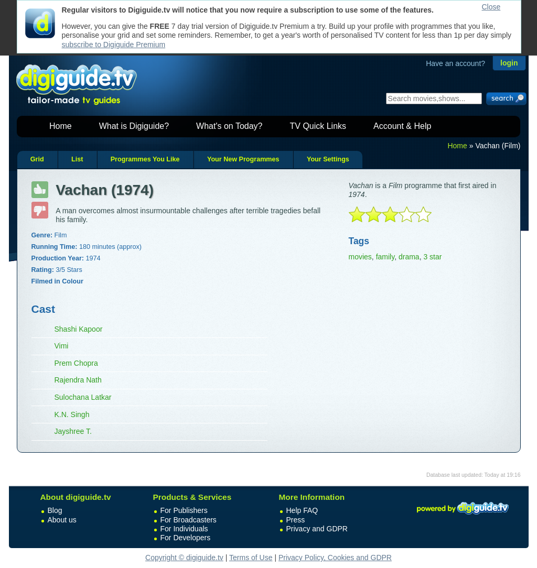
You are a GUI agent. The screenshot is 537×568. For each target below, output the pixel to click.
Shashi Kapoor (79, 329)
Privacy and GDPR (317, 529)
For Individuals (184, 529)
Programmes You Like (145, 159)
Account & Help (402, 126)
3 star (432, 257)
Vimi (62, 346)
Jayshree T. (73, 431)
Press (295, 520)
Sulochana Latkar (83, 397)
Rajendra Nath (78, 380)
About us (62, 520)
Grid (37, 159)
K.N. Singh (72, 414)
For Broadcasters (188, 520)
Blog (55, 510)
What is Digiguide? (134, 126)
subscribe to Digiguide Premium (114, 44)
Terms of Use (250, 557)
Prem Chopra (76, 363)
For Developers (185, 537)
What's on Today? (229, 126)
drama (409, 257)
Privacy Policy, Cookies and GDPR (335, 557)
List (77, 159)
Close (491, 7)
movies (360, 257)
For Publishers (184, 510)
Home (60, 126)
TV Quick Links (317, 126)
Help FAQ (302, 510)
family (385, 257)
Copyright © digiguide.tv (184, 557)
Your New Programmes (243, 159)
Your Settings (328, 159)
